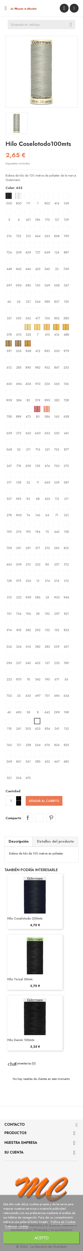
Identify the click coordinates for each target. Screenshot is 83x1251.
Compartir (27, 817)
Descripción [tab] (19, 841)
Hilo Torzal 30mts (20, 979)
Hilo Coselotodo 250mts (24, 918)
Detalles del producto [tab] (55, 841)
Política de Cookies (63, 1222)
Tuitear (39, 817)
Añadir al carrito (44, 801)
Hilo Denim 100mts (20, 1040)
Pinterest (51, 817)
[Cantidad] (11, 801)
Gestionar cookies (16, 1226)
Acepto (41, 1238)
